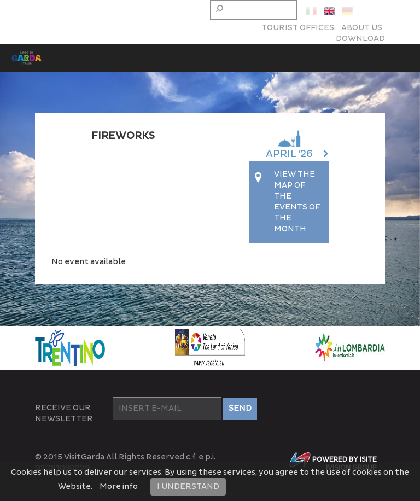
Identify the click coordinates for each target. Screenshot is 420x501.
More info (119, 486)
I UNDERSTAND (188, 486)
